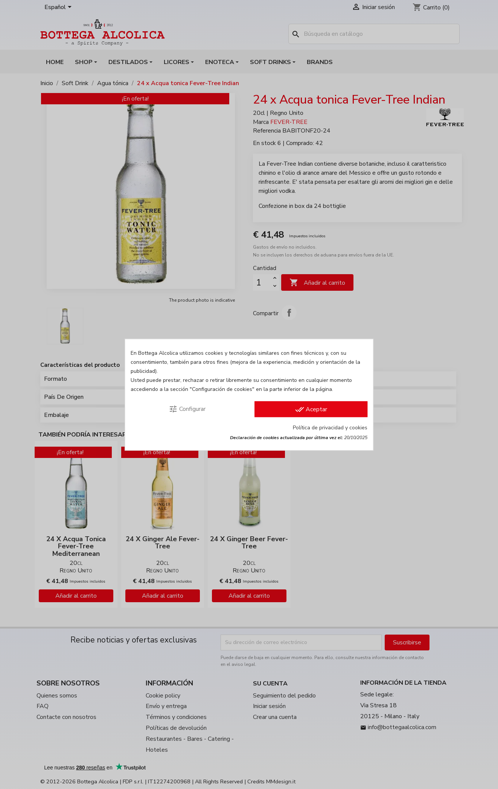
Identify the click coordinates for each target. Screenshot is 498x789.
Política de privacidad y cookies (330, 427)
